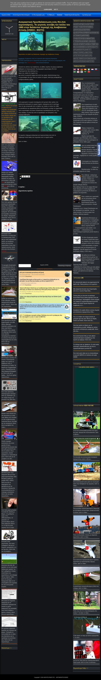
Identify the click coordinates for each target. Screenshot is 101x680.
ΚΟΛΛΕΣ (76, 44)
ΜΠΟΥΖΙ (76, 61)
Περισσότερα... (29, 276)
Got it (56, 9)
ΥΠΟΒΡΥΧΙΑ (94, 44)
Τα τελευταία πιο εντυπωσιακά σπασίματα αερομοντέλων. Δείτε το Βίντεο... (86, 458)
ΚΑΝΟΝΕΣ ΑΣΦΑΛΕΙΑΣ (88, 41)
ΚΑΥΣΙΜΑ (87, 58)
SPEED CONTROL (79, 52)
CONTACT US (9, 34)
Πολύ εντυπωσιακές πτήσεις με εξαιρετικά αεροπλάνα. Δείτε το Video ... (86, 536)
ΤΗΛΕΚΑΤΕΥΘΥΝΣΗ (79, 38)
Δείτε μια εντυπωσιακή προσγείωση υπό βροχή (32, 272)
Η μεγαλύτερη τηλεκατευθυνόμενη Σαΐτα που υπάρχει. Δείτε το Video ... (86, 588)
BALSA (76, 47)
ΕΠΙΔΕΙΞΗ (83, 24)
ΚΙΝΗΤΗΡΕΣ (90, 24)
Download (59, 15)
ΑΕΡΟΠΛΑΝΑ (77, 30)
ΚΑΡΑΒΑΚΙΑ (86, 32)
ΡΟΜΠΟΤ (82, 44)
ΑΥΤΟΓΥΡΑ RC (78, 55)
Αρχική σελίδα (6, 15)
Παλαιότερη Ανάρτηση (64, 265)
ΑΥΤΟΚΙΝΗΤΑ (77, 35)
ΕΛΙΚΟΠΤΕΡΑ (86, 30)
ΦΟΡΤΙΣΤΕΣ (90, 61)
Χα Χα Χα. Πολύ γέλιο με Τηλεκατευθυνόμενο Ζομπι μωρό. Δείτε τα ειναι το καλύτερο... (86, 662)
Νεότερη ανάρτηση (24, 265)
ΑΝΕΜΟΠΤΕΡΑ (90, 38)
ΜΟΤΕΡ (93, 58)
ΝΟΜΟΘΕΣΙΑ (82, 47)
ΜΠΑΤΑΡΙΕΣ (85, 35)
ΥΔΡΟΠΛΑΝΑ (90, 47)
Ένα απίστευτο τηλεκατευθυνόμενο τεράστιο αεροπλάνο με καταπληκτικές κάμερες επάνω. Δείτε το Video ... (86, 562)
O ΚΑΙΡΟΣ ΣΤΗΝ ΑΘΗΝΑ (86, 367)
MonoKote (80, 50)
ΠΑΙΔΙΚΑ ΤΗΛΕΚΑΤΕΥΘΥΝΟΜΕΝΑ (83, 27)
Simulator (88, 52)
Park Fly (88, 50)
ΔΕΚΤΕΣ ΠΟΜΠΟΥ (79, 58)
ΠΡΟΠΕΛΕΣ (82, 61)
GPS (75, 50)
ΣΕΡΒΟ (88, 44)
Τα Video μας (51, 15)
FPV (96, 47)
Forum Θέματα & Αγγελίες (72, 15)
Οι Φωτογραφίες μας (38, 15)
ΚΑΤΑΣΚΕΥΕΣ (95, 32)
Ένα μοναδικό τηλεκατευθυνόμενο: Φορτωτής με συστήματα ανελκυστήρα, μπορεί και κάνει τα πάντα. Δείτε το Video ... (86, 511)
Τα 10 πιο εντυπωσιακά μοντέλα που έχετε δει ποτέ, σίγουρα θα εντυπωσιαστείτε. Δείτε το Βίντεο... (86, 433)
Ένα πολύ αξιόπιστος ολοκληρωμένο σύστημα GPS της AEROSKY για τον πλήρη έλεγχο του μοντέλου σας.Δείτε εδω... (9, 396)
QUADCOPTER (78, 32)
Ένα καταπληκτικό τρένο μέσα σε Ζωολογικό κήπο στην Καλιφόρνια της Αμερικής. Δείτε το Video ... (86, 484)
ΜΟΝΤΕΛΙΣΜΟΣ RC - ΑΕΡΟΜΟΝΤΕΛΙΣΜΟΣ (56, 677)
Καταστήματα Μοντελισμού (21, 15)
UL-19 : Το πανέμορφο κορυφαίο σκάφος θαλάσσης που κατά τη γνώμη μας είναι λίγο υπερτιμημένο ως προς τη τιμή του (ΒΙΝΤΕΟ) (41, 316)
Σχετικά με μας (86, 15)
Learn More (48, 9)
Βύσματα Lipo (87, 55)
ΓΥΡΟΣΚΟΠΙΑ (77, 41)
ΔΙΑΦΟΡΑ (76, 24)
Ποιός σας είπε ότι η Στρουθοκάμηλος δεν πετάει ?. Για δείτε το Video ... (86, 612)
